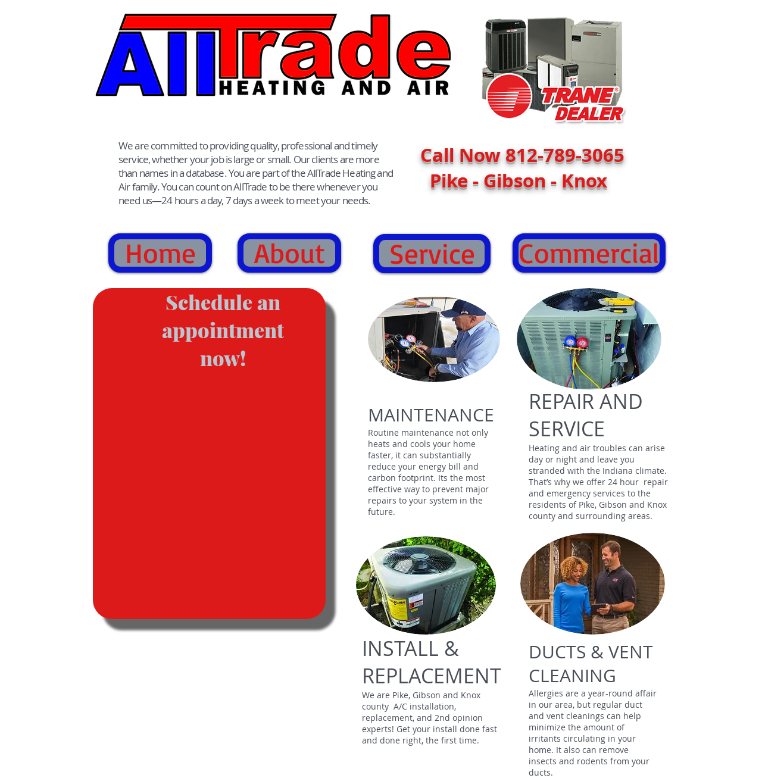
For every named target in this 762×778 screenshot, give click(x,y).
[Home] (160, 253)
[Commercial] (589, 253)
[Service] (432, 253)
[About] (289, 253)
